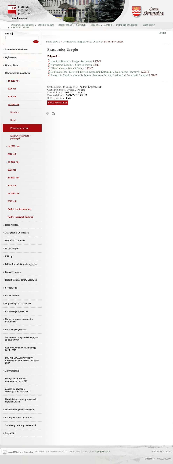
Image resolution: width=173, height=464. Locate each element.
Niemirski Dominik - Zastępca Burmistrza (71, 61)
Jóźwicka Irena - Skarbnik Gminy (67, 68)
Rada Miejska (11, 225)
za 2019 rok (12, 81)
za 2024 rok (12, 193)
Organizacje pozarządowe (17, 303)
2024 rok (10, 185)
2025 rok (12, 201)
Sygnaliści (9, 433)
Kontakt (108, 25)
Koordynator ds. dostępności (18, 417)
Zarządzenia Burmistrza (16, 233)
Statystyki (81, 25)
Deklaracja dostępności (22, 25)
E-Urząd (8, 256)
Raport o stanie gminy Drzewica (21, 280)
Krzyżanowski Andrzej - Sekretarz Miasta (71, 65)
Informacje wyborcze (14, 329)
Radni (13, 120)
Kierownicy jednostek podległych (20, 137)
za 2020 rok (12, 104)
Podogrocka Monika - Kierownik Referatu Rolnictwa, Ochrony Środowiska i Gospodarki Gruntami (99, 75)
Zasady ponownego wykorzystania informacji (17, 390)
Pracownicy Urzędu (19, 128)
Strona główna (53, 41)
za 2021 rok (12, 146)
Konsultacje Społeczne (15, 311)
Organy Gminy (11, 65)
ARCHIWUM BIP (20, 27)
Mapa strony (149, 25)
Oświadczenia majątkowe (16, 73)
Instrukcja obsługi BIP (127, 25)
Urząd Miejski (11, 248)
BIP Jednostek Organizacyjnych (20, 264)
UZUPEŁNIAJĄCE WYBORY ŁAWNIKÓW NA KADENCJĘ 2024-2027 (22, 360)
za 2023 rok (12, 178)
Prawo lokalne (11, 295)
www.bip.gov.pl (19, 18)
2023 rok (12, 170)
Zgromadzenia (11, 371)
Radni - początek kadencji (21, 217)
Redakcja (95, 25)
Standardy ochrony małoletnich (21, 425)
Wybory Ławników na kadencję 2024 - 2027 (20, 349)
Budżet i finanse (12, 272)
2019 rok (12, 89)
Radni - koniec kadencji (19, 209)
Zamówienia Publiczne (15, 49)
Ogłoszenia (9, 57)
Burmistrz (14, 112)
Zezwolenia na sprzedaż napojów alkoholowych (21, 338)
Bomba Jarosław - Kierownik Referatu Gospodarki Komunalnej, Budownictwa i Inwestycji (95, 72)
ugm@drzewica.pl (103, 452)
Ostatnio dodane (46, 25)
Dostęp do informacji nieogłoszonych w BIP (16, 379)
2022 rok (12, 154)
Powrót (162, 32)
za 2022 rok (12, 162)
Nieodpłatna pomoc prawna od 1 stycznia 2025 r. (21, 400)
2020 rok (12, 96)
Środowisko (10, 288)
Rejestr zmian (65, 25)
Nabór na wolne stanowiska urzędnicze (18, 320)
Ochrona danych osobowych (18, 409)
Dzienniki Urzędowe (15, 240)
